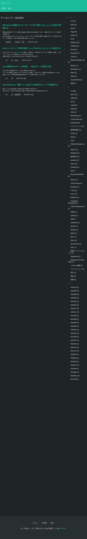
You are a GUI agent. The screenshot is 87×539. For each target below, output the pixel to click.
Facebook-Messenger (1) (73, 202)
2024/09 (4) (73, 291)
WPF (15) (72, 94)
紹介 (9, 8)
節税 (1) (72, 83)
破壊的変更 (18, 94)
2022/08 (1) (73, 337)
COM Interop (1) (75, 183)
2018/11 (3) (73, 365)
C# (6, 60)
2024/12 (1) (73, 287)
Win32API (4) (74, 123)
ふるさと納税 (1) (75, 265)
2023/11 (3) (73, 312)
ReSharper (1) (74, 69)
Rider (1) (72, 72)
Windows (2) (73, 42)
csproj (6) (72, 105)
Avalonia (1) (73, 46)
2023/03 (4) (73, 326)
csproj (16, 60)
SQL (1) (72, 247)
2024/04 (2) (73, 298)
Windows (8, 42)
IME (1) (72, 219)
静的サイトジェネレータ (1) (76, 252)
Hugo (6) (72, 32)
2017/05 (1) (73, 379)
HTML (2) (72, 133)
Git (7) (71, 101)
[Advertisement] (32, 115)
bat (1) (71, 171)
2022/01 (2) (73, 347)
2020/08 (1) (73, 361)
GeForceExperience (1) (76, 207)
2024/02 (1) (73, 301)
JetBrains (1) (74, 222)
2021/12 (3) (73, 351)
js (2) (71, 39)
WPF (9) (72, 25)
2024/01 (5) (73, 305)
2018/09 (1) (73, 368)
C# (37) (72, 21)
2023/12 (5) (73, 308)
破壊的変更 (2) (74, 130)
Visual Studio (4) (75, 119)
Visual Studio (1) (75, 80)
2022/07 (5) (73, 340)
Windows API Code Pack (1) (76, 261)
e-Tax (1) (72, 56)
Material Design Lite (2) (76, 145)
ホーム (35, 523)
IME (23, 42)
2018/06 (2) (73, 372)
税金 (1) (72, 276)
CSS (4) (72, 112)
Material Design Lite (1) (76, 61)
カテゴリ (69, 17)
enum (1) (72, 194)
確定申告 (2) (73, 156)
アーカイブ (70, 283)
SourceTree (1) (74, 244)
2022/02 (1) (73, 344)
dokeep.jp (63, 528)
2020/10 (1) (73, 354)
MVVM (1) (73, 226)
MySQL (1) (73, 65)
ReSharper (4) (74, 116)
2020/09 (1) (73, 358)
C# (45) (72, 91)
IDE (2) (72, 137)
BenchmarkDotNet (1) (76, 175)
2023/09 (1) (73, 315)
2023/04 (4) (73, 322)
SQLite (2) (73, 149)
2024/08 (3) (73, 294)
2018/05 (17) (74, 376)
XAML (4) (72, 35)
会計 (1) (72, 272)
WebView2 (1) (74, 256)
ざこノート (6, 3)
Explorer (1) (73, 197)
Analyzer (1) (73, 160)
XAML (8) (72, 98)
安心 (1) (72, 237)
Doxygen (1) (73, 53)
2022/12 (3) (73, 333)
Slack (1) (72, 76)
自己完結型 (19, 52)
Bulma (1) (73, 49)
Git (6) (71, 28)
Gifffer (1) (72, 212)
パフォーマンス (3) (76, 126)
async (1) (72, 164)
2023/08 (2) (73, 319)
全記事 (3, 8)
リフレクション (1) (76, 269)
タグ (68, 87)
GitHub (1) (73, 215)
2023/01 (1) (73, 330)
